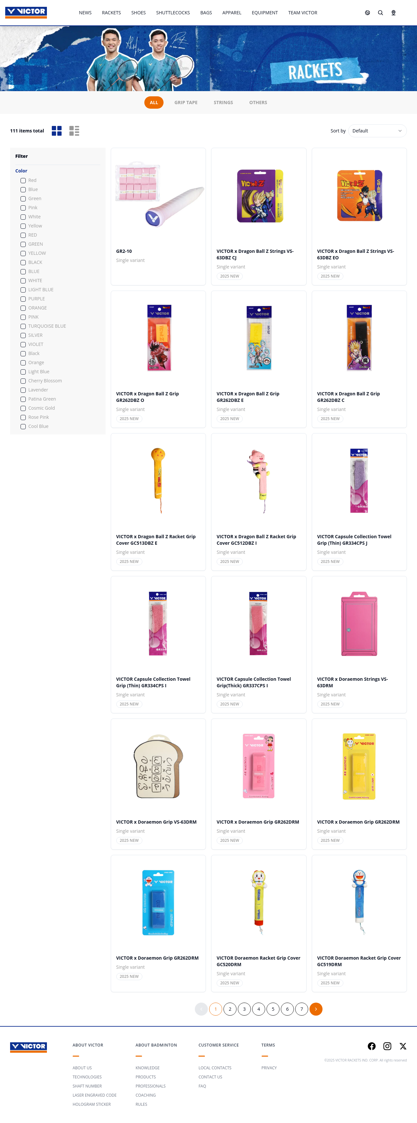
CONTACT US (210, 1077)
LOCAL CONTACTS (214, 1068)
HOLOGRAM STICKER (92, 1104)
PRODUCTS (146, 1077)
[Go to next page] (316, 1009)
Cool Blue (38, 426)
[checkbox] (23, 180)
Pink (32, 207)
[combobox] (377, 130)
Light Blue (39, 371)
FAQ (202, 1086)
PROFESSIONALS (150, 1086)
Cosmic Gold (41, 408)
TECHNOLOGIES (87, 1077)
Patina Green (42, 399)
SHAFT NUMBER (87, 1086)
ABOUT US (82, 1068)
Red (32, 180)
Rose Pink (38, 417)
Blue (33, 189)
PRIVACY (269, 1068)
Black (33, 353)
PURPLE (36, 298)
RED (32, 235)
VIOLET (35, 344)
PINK (33, 317)
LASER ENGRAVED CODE (95, 1095)
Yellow (35, 226)
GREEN (35, 244)
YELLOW (37, 253)
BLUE (33, 271)
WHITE (35, 280)
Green (34, 198)
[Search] (380, 12)
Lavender (38, 390)
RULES (141, 1104)
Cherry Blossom (45, 380)
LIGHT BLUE (40, 289)
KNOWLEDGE (148, 1068)
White (34, 216)
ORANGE (37, 308)
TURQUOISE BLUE (47, 326)
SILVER (35, 335)
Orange (36, 362)
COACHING (146, 1095)
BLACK (35, 262)
